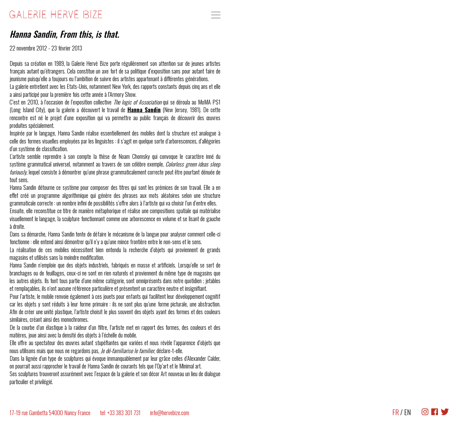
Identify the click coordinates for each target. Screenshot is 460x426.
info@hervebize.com (169, 412)
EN (407, 412)
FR (395, 412)
